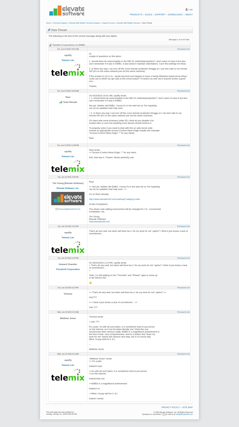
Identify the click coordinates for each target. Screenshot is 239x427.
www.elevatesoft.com (99, 221)
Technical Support (60, 23)
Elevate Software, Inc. (68, 188)
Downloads (175, 14)
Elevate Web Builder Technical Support (84, 23)
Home (48, 23)
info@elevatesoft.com (184, 414)
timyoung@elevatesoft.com (69, 209)
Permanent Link (183, 49)
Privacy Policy (171, 407)
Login (191, 9)
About (189, 14)
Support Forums (108, 23)
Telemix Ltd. (68, 60)
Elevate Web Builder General (128, 23)
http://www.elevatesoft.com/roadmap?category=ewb (114, 199)
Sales (148, 14)
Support (160, 14)
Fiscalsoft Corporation (68, 269)
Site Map (187, 407)
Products (136, 14)
